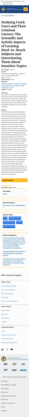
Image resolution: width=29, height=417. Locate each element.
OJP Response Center (7, 338)
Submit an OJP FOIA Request (9, 301)
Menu (25, 9)
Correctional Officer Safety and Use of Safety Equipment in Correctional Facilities (14, 253)
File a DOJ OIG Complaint (8, 290)
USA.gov (3, 407)
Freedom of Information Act (8, 403)
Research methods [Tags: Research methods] (9, 226)
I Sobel (22, 85)
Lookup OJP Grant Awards (8, 335)
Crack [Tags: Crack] (5, 217)
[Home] (14, 9)
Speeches (4, 322)
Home (2, 15)
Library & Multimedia (9, 15)
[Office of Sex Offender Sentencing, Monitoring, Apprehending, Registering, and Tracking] (23, 371)
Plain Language (5, 388)
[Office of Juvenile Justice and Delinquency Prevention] (6, 371)
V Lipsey (3, 85)
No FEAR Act (4, 399)
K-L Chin (11, 87)
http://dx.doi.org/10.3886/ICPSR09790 (14, 206)
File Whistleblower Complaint (8, 385)
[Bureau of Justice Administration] (6, 365)
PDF (6, 194)
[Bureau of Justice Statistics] (14, 366)
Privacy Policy (4, 392)
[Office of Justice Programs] (3, 9)
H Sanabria (17, 83)
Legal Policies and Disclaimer (8, 396)
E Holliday (24, 83)
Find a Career (5, 297)
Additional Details (8, 180)
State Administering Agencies (9, 342)
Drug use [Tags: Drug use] (19, 221)
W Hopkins (16, 85)
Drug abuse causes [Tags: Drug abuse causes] (14, 217)
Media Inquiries (5, 310)
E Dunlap (3, 83)
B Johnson (10, 83)
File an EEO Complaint (7, 293)
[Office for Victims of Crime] (14, 371)
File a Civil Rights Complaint (9, 286)
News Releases (5, 318)
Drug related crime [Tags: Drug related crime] (8, 221)
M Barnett (10, 85)
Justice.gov (4, 410)
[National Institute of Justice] (23, 365)
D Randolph (4, 87)
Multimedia (4, 314)
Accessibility (4, 381)
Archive (3, 331)
